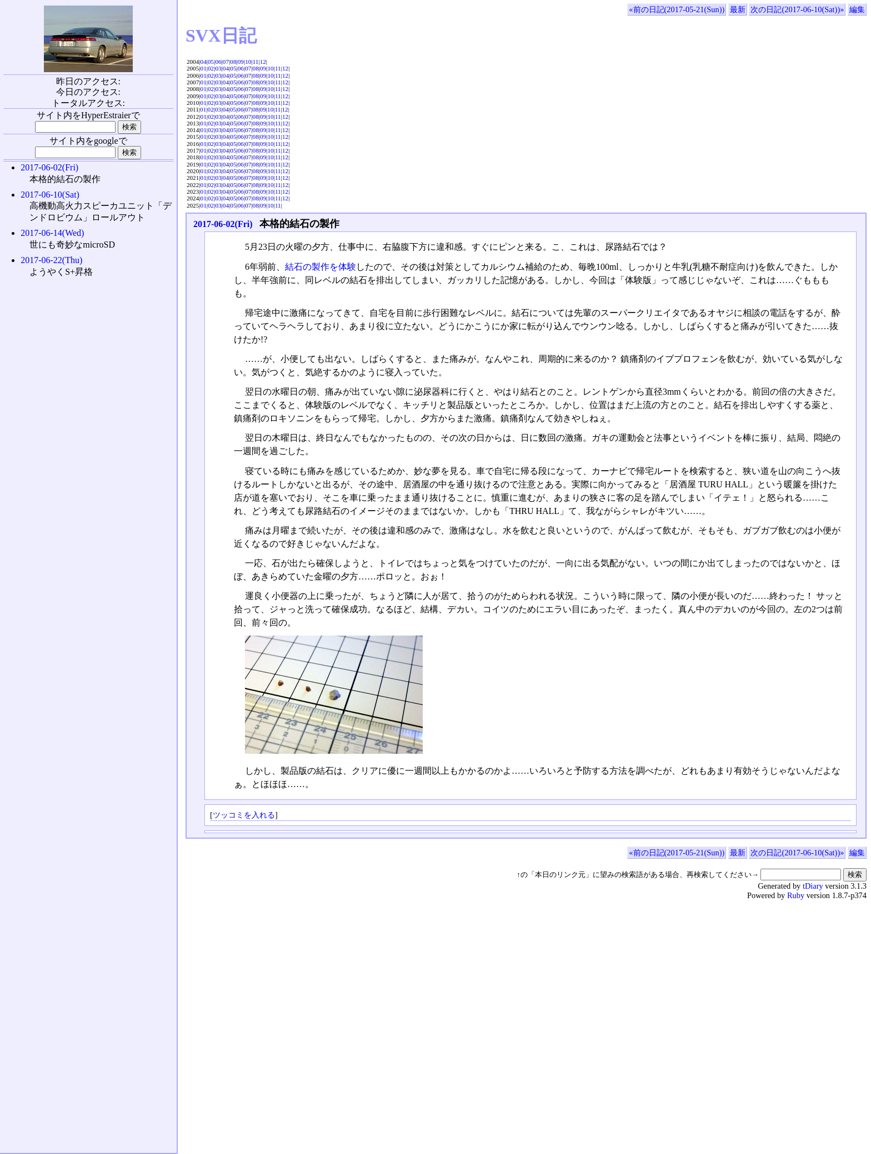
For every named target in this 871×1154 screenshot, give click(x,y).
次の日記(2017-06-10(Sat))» (797, 9)
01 (204, 68)
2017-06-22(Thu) (51, 260)
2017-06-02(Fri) (223, 224)
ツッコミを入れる (244, 814)
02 (211, 68)
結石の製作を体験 (320, 266)
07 (226, 61)
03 (218, 68)
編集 (857, 9)
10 (248, 61)
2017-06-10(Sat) (50, 194)
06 (218, 61)
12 (263, 61)
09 (241, 61)
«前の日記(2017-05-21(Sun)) (676, 9)
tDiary (813, 885)
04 (204, 61)
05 (211, 61)
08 (233, 61)
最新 (737, 9)
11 (256, 61)
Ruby (795, 895)
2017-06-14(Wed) (52, 233)
